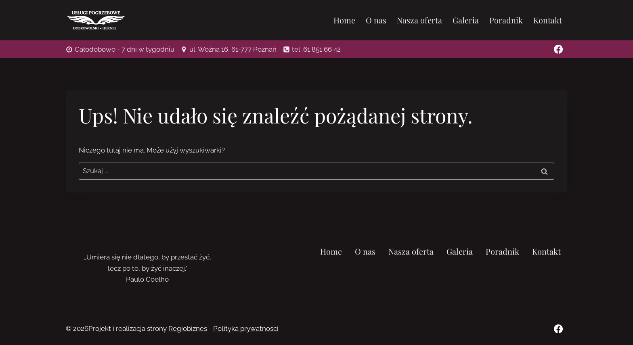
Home (344, 20)
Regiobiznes (187, 328)
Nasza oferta (419, 20)
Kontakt (547, 20)
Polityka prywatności (246, 328)
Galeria (466, 20)
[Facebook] (558, 49)
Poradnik (506, 20)
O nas (376, 20)
